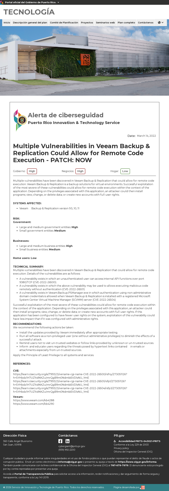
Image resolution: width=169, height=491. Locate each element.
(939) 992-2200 (66, 449)
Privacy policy (121, 448)
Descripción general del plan (30, 22)
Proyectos (87, 22)
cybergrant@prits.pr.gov (71, 446)
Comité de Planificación (64, 22)
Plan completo (126, 22)
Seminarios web (105, 22)
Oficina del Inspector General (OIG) (133, 451)
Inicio (7, 22)
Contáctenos (145, 22)
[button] (161, 22)
